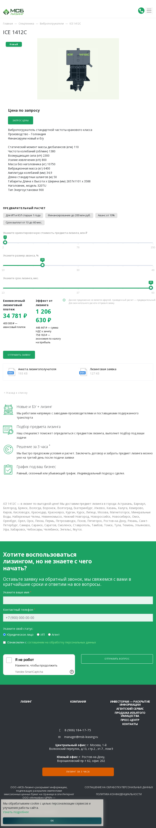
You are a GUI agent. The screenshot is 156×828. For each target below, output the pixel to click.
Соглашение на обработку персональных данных (119, 787)
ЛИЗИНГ (26, 701)
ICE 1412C (75, 23)
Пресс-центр (130, 720)
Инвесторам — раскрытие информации (130, 703)
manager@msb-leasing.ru (81, 737)
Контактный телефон (18, 610)
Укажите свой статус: (18, 629)
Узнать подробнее (16, 812)
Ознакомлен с (51, 642)
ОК (52, 820)
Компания (78, 701)
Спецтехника (26, 23)
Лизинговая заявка (103, 369)
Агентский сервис (130, 709)
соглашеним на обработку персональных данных (61, 642)
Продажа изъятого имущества (130, 714)
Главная (8, 23)
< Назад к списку (16, 392)
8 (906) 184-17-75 (78, 730)
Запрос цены (20, 120)
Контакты (130, 724)
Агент (56, 634)
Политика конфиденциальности (119, 794)
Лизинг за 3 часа (78, 771)
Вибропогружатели (52, 23)
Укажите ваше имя (16, 592)
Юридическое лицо (20, 634)
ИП (42, 634)
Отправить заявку (19, 354)
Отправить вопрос (117, 658)
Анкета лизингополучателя (37, 369)
